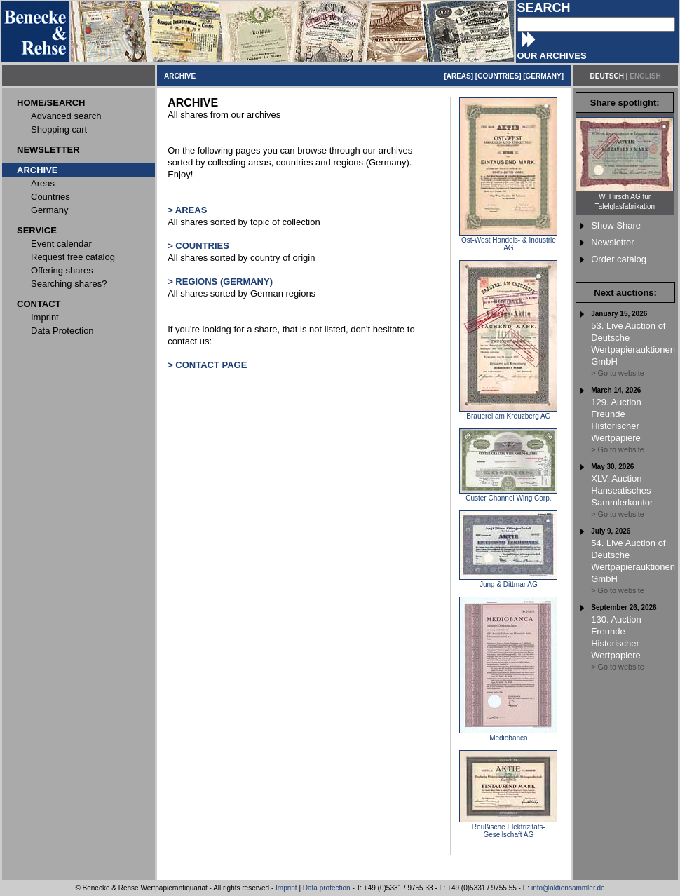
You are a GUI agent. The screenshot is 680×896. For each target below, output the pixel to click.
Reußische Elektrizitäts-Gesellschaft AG (508, 828)
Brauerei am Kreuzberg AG (508, 413)
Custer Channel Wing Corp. (508, 495)
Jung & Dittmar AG (508, 581)
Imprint (286, 888)
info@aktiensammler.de (568, 888)
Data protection (327, 888)
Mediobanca (508, 735)
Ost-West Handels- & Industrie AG (508, 241)
